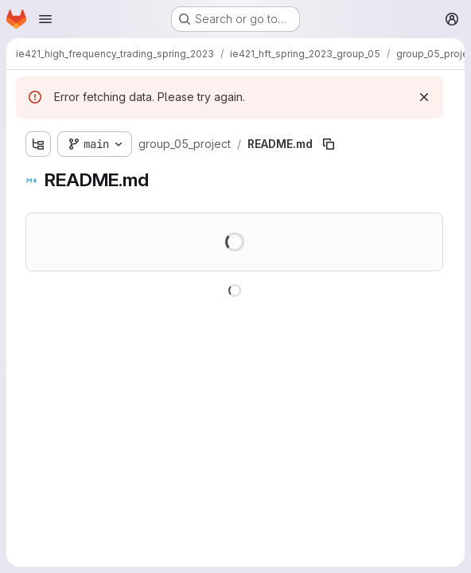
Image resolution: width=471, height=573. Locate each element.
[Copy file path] (328, 144)
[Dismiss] (424, 97)
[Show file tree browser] (38, 144)
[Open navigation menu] (45, 19)
